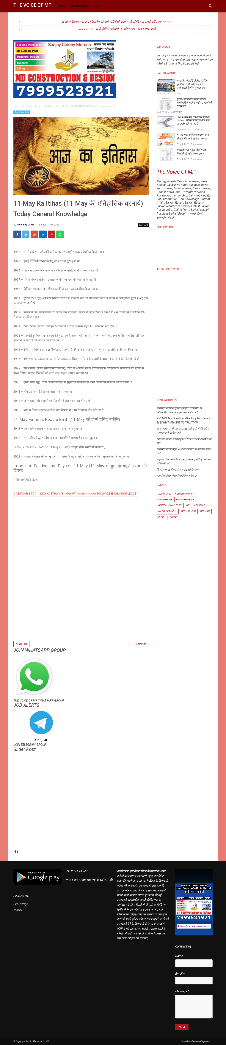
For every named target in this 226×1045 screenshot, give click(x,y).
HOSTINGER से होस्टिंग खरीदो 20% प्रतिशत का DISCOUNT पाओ (119, 29)
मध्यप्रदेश (173, 517)
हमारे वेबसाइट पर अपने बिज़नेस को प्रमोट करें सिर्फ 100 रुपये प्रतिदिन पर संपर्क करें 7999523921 (119, 22)
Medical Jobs (188, 511)
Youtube (18, 910)
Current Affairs (184, 493)
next (17, 851)
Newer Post (21, 644)
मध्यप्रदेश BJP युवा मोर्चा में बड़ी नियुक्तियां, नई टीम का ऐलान (191, 151)
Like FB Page (20, 904)
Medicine (205, 511)
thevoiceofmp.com (200, 1041)
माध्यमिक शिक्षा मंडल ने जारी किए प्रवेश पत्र (177, 475)
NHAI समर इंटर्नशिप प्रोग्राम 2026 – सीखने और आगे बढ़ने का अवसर (194, 136)
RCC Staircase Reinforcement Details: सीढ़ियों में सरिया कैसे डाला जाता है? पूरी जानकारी (193, 120)
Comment (143, 225)
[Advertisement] (81, 614)
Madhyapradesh (167, 511)
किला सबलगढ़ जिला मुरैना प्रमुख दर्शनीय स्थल (178, 469)
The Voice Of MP (32, 5)
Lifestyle (199, 505)
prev (14, 851)
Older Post (140, 644)
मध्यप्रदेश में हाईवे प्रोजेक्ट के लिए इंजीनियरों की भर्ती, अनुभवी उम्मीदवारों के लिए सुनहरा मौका (192, 84)
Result (162, 517)
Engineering (165, 499)
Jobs (187, 505)
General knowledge (22, 112)
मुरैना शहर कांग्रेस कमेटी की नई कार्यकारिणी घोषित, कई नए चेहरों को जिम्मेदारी (194, 103)
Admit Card (164, 493)
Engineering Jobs (186, 499)
